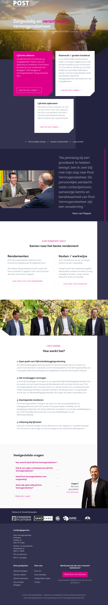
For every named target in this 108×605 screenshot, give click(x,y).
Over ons (37, 571)
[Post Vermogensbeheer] (26, 4)
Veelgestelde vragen (42, 579)
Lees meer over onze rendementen (27, 281)
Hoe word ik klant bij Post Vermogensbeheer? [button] (36, 462)
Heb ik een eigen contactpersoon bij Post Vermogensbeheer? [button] (34, 469)
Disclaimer (82, 595)
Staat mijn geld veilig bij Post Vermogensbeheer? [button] (29, 486)
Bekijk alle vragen (22, 496)
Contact (37, 582)
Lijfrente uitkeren (19, 575)
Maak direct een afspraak (75, 575)
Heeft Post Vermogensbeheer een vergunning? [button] (31, 478)
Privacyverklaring (69, 595)
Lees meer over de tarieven (75, 284)
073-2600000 (73, 492)
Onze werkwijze (40, 575)
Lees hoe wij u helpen (29, 90)
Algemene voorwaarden (53, 595)
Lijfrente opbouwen (20, 579)
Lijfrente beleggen (20, 571)
